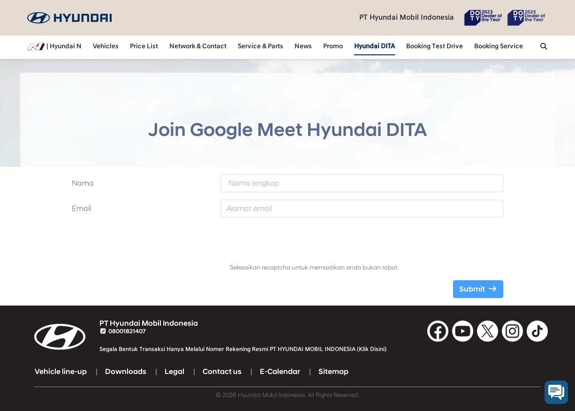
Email (81, 208)
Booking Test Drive (434, 46)
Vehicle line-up (61, 371)
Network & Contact (198, 46)
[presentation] (301, 243)
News (303, 46)
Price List (144, 46)
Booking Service (498, 46)
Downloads (125, 371)
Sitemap (333, 371)
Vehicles (106, 46)
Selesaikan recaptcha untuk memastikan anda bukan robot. (314, 267)
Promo (333, 46)
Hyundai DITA (374, 46)
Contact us (222, 371)
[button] (543, 47)
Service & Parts (260, 46)
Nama (83, 183)
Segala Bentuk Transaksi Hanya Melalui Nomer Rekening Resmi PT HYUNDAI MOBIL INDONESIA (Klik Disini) (242, 349)
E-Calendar (280, 371)
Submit (478, 289)
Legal (174, 371)
